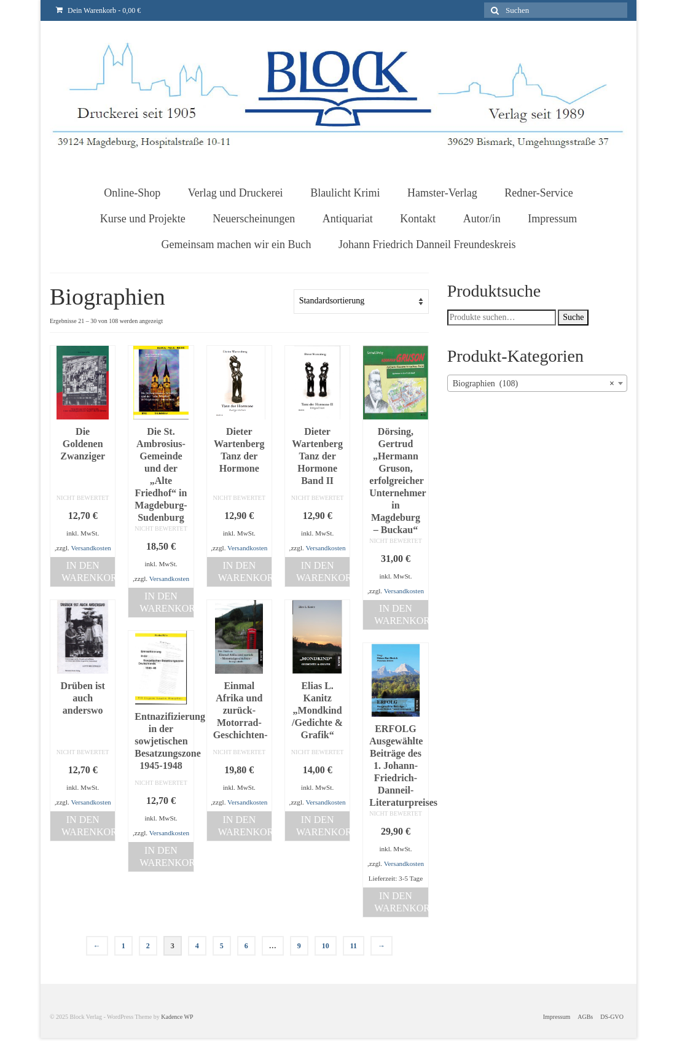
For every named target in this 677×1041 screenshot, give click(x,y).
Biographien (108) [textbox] (533, 383)
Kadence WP (177, 1016)
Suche (573, 317)
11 (353, 946)
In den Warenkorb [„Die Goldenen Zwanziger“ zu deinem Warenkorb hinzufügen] (88, 571)
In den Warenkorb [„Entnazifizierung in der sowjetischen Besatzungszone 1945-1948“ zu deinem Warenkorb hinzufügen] (166, 856)
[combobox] (537, 383)
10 (325, 946)
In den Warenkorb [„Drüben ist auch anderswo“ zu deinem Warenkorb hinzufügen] (88, 825)
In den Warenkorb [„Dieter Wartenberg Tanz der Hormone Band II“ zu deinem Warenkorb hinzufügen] (323, 571)
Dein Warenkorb (98, 10)
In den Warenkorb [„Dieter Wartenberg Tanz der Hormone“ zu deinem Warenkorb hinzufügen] (245, 571)
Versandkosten (91, 548)
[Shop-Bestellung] (361, 301)
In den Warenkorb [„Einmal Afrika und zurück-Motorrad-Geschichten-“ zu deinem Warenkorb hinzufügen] (245, 825)
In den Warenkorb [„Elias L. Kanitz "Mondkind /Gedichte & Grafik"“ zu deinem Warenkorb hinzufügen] (323, 825)
